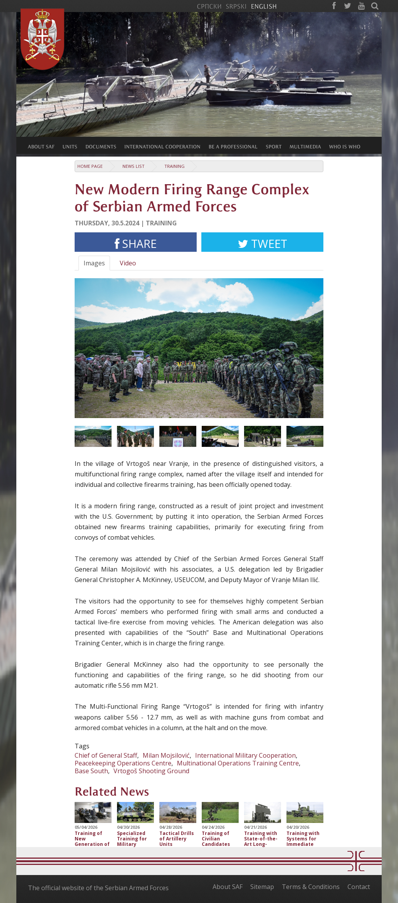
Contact (358, 886)
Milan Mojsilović (166, 755)
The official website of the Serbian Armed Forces (98, 888)
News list (133, 166)
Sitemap (262, 886)
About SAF (228, 886)
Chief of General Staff (106, 755)
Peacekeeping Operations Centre (123, 763)
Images (94, 263)
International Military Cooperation (245, 755)
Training (174, 166)
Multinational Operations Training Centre (238, 763)
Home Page (90, 166)
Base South (91, 771)
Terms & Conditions (311, 886)
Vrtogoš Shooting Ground (151, 771)
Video (128, 263)
